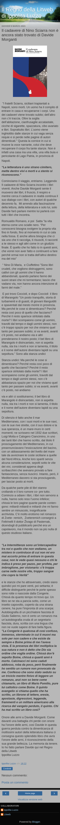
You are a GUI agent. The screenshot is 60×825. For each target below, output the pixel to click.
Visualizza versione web (30, 799)
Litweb (7, 814)
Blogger (36, 822)
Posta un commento (15, 782)
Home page (30, 793)
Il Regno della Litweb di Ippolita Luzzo (27, 12)
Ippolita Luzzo (11, 810)
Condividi (7, 769)
